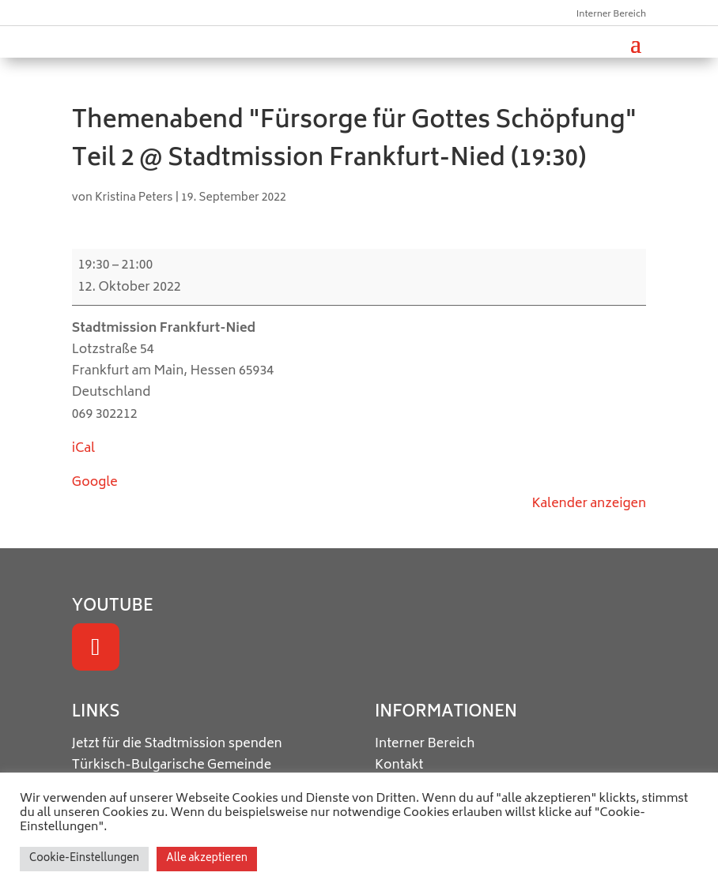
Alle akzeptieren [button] (207, 859)
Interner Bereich (611, 14)
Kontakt (399, 765)
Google (95, 483)
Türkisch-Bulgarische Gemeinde (171, 765)
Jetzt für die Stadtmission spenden (177, 744)
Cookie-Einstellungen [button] (84, 859)
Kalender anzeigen (589, 504)
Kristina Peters (134, 198)
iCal (83, 449)
